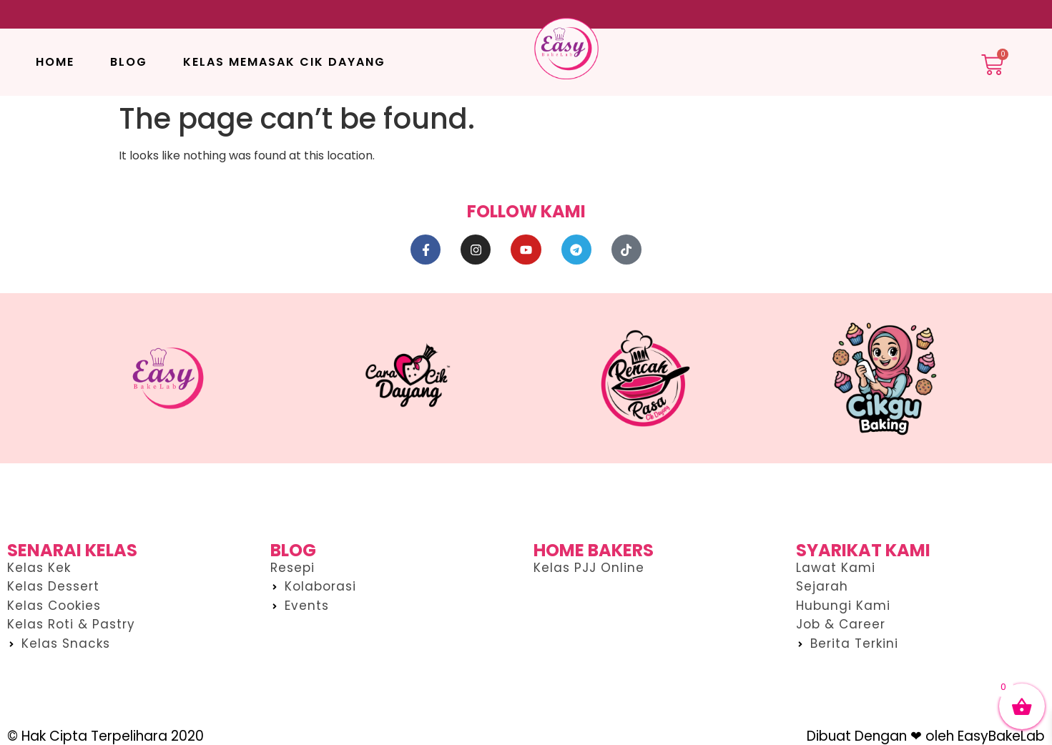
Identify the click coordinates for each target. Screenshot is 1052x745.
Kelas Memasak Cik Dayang (284, 62)
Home (55, 62)
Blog (128, 62)
